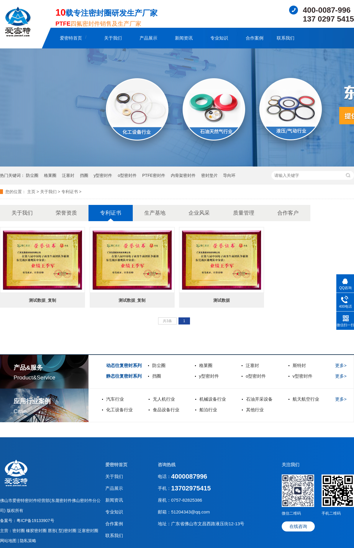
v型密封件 (303, 376)
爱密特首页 (71, 37)
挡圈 (84, 175)
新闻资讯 (184, 37)
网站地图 (9, 540)
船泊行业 (208, 409)
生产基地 (154, 213)
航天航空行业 (306, 399)
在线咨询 (298, 526)
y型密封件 (103, 175)
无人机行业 (164, 399)
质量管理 (243, 213)
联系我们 (285, 37)
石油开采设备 (259, 399)
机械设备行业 (212, 399)
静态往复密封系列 (124, 376)
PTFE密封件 (153, 175)
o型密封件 (127, 175)
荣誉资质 (66, 213)
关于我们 (113, 37)
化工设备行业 (119, 409)
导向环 (229, 175)
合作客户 (288, 213)
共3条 (167, 321)
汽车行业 (115, 399)
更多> (341, 365)
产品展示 (148, 37)
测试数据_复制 (42, 300)
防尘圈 (32, 175)
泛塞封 (68, 175)
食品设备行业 (166, 409)
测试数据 (221, 300)
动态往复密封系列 (124, 365)
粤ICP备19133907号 (35, 520)
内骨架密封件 (183, 175)
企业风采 (199, 213)
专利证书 (69, 191)
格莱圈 (50, 175)
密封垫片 (209, 175)
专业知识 (219, 37)
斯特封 (299, 365)
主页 (31, 191)
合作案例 (254, 37)
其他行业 (255, 409)
